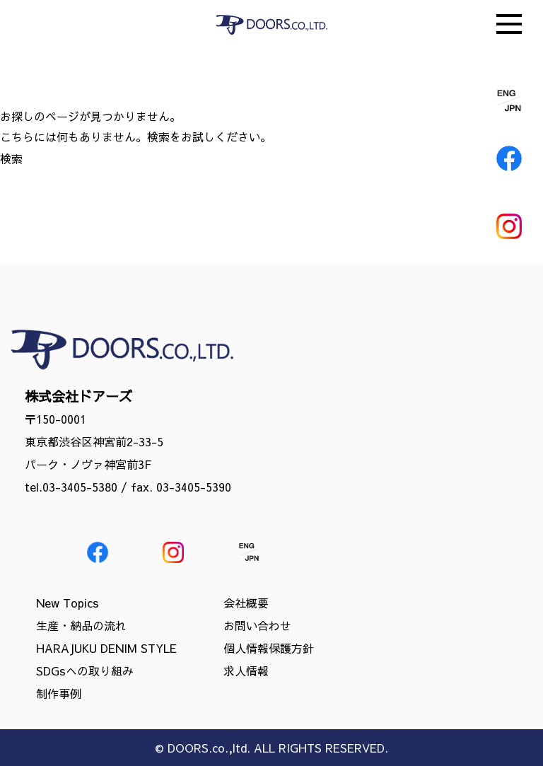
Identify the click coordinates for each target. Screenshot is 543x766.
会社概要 (246, 602)
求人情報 (246, 670)
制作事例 (58, 693)
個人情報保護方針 (268, 648)
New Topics (67, 602)
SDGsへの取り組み (85, 670)
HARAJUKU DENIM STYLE (106, 648)
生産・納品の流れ (81, 625)
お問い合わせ (257, 625)
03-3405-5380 (79, 486)
